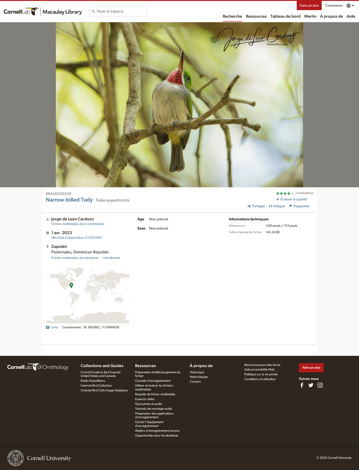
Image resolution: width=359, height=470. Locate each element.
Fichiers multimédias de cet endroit (74, 258)
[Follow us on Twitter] (311, 385)
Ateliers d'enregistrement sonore (157, 430)
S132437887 (76, 237)
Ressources (256, 16)
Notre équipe (199, 377)
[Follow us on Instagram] (320, 385)
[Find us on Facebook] (302, 385)
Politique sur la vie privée (261, 374)
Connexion (334, 5)
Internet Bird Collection (96, 385)
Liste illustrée (111, 258)
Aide (351, 16)
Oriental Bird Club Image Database (104, 390)
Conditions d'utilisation (260, 379)
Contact (195, 381)
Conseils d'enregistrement (153, 380)
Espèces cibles (145, 399)
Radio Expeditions (93, 380)
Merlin (310, 16)
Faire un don (309, 5)
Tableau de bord (285, 16)
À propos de (331, 16)
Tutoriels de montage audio (153, 408)
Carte (52, 327)
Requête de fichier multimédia (155, 394)
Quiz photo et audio (148, 404)
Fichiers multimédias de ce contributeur (78, 224)
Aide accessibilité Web (259, 369)
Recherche (232, 16)
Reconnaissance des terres (262, 365)
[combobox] (122, 11)
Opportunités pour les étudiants (156, 435)
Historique (197, 372)
